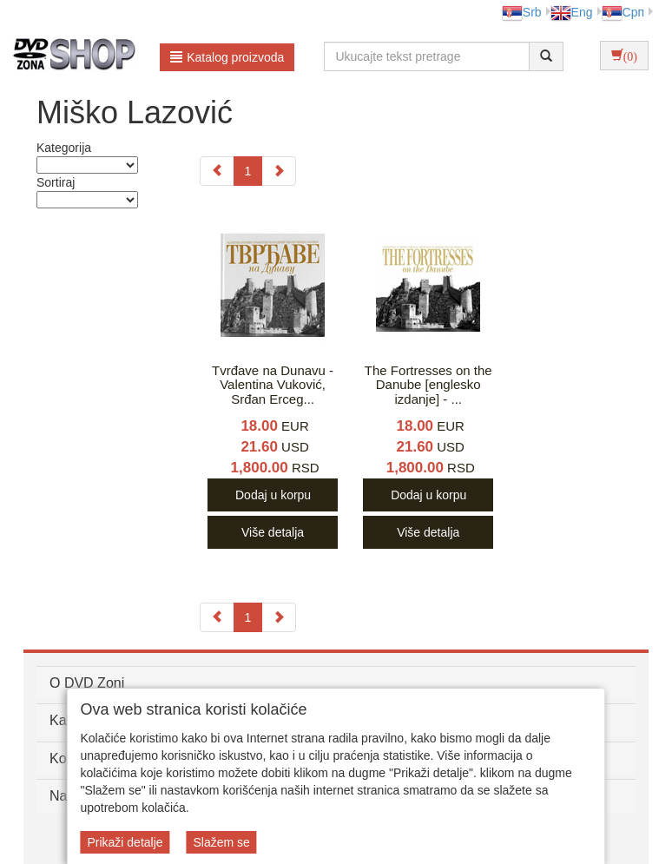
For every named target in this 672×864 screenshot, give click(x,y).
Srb (522, 12)
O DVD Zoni (86, 683)
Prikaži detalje (124, 842)
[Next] (278, 171)
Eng (571, 12)
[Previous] (217, 171)
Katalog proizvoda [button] (227, 57)
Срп (623, 12)
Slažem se (221, 842)
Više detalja (272, 532)
